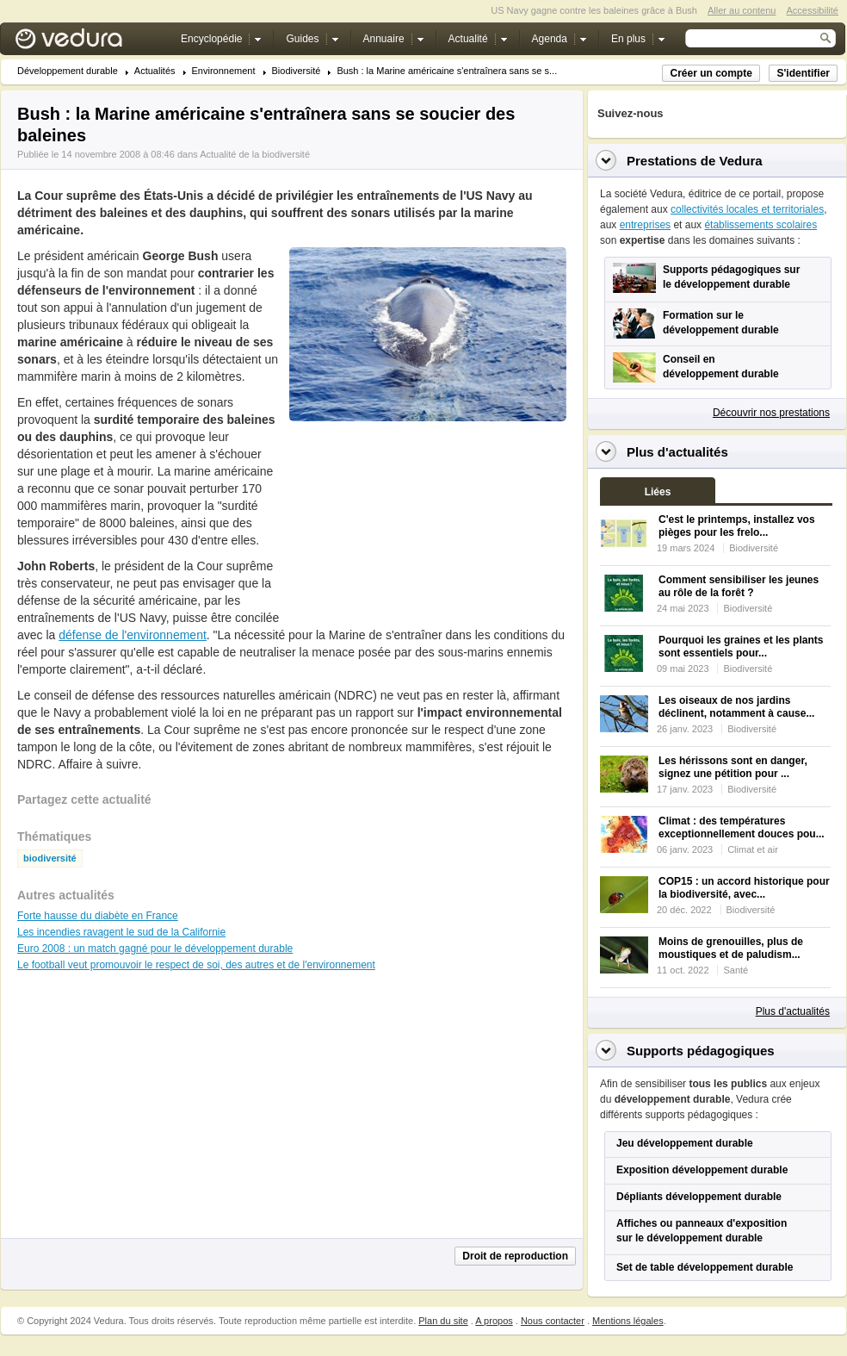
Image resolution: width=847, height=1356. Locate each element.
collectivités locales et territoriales (747, 209)
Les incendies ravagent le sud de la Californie (121, 932)
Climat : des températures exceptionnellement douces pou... (741, 827)
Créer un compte (710, 73)
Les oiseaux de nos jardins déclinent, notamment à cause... (736, 706)
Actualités (155, 71)
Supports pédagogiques (701, 1050)
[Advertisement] (392, 525)
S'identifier (803, 73)
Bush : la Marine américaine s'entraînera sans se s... (447, 71)
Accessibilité (812, 10)
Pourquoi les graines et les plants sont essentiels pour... (740, 646)
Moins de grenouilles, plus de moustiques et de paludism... (730, 948)
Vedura (89, 43)
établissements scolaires (760, 225)
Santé (735, 970)
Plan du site (442, 1321)
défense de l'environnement (133, 635)
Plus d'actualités (793, 1011)
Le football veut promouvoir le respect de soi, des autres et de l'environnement (196, 965)
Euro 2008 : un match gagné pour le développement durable (155, 948)
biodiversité (50, 858)
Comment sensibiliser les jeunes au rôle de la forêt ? (738, 586)
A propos (493, 1321)
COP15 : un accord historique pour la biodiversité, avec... (744, 887)
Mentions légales (628, 1321)
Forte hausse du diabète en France (97, 916)
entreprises (645, 225)
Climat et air (752, 849)
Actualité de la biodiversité (255, 154)
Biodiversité (296, 71)
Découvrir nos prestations (771, 412)
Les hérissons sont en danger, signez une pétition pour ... (732, 767)
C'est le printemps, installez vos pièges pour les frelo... (736, 525)
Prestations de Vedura (695, 160)
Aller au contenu (742, 10)
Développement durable (67, 71)
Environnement (224, 71)
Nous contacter (552, 1321)
